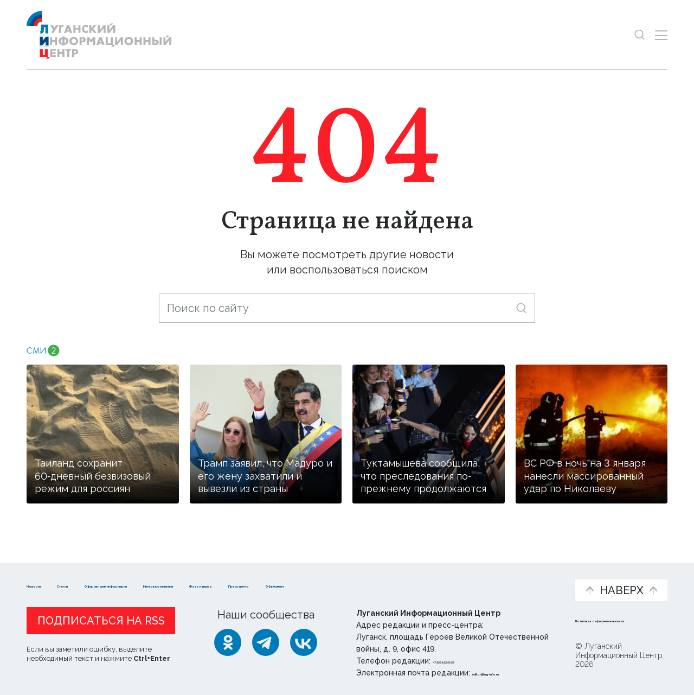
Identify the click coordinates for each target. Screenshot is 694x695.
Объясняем (533, 574)
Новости (46, 574)
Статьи (97, 574)
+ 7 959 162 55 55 (463, 660)
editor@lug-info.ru (509, 672)
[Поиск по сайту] (347, 308)
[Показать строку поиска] (639, 34)
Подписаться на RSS (101, 620)
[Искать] (521, 307)
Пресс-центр (450, 579)
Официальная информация (160, 579)
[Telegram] (265, 642)
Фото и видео (375, 579)
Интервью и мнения (286, 579)
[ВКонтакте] (303, 642)
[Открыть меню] (661, 34)
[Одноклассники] (227, 642)
